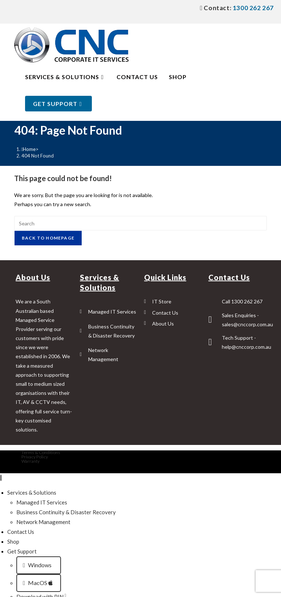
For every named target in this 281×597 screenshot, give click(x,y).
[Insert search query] (140, 223)
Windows (38, 564)
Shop (13, 541)
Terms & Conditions (40, 452)
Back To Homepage (48, 238)
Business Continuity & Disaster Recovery (66, 512)
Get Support (22, 551)
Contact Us (20, 531)
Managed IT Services (41, 502)
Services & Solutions (31, 492)
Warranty (30, 461)
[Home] (28, 149)
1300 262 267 (252, 8)
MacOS (38, 582)
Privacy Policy (34, 456)
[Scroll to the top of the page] (1, 478)
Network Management (43, 522)
